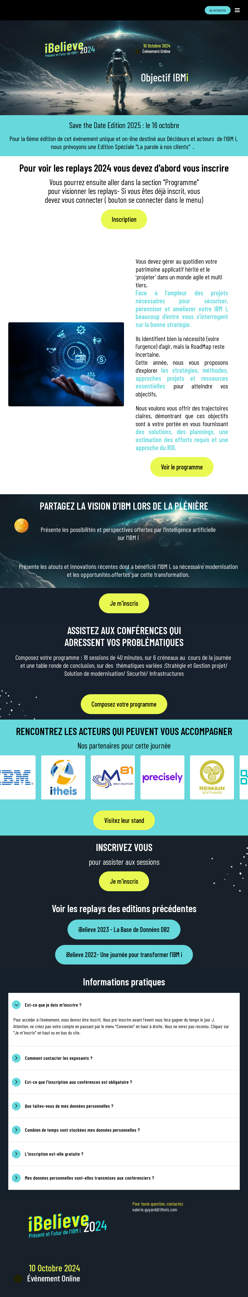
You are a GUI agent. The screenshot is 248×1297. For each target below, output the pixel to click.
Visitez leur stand (124, 820)
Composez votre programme (124, 704)
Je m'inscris (217, 10)
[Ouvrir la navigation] (237, 10)
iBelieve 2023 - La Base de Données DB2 (124, 929)
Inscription (124, 219)
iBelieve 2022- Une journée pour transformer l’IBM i (124, 954)
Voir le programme (182, 467)
